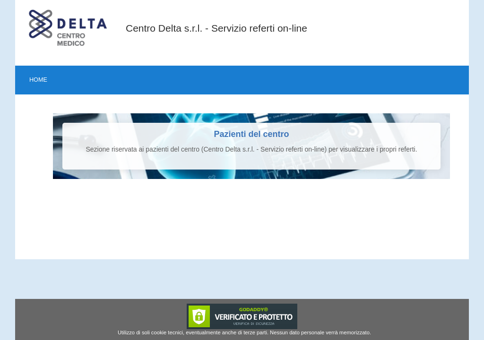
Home (38, 79)
